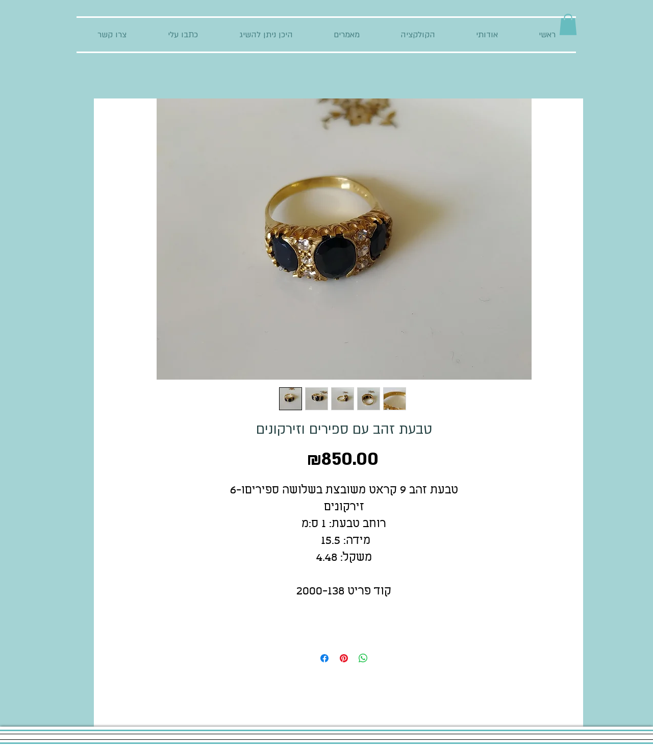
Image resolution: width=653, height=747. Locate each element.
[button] (568, 24)
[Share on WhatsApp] (363, 658)
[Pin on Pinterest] (344, 658)
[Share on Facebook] (324, 658)
